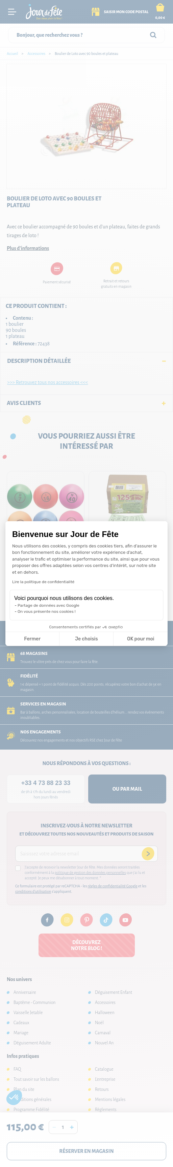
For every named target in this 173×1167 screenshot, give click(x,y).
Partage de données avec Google (48, 605)
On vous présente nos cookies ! (47, 611)
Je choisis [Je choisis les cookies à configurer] (86, 639)
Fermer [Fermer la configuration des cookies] (32, 639)
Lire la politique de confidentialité (43, 581)
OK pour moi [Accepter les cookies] (140, 639)
